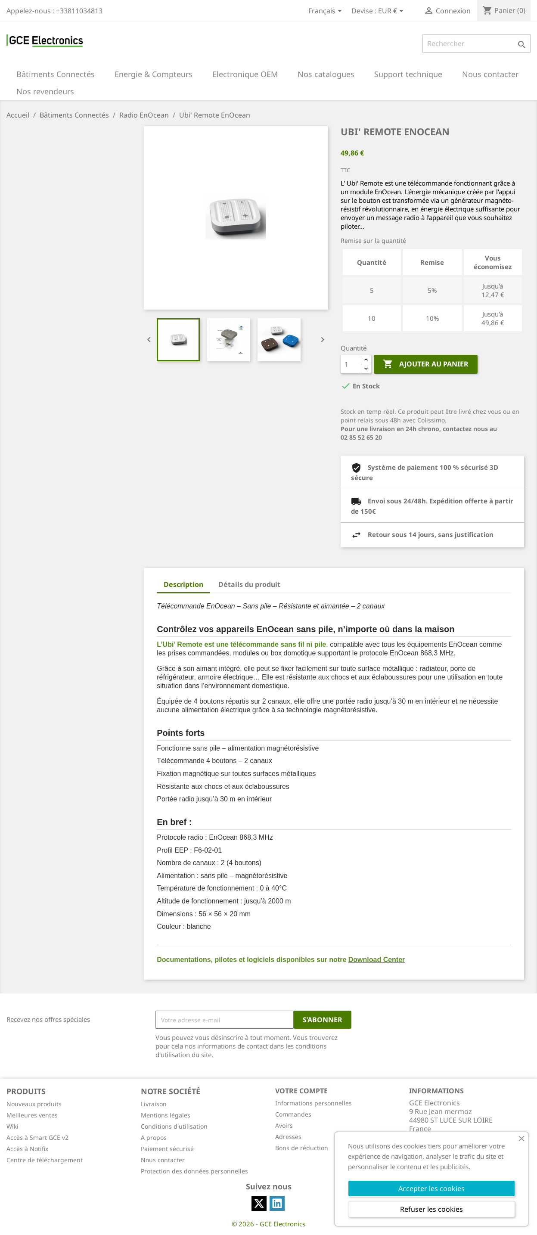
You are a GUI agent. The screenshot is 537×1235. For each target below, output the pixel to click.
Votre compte (301, 1090)
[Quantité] (351, 364)
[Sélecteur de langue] (326, 11)
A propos (154, 1137)
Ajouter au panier (426, 364)
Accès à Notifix (27, 1149)
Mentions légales (165, 1115)
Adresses (288, 1137)
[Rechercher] (476, 43)
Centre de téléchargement (44, 1160)
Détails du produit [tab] (249, 584)
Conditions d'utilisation (174, 1126)
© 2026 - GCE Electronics (268, 1223)
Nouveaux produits (34, 1104)
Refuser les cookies (431, 1209)
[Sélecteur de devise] (392, 11)
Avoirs (284, 1125)
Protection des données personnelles (194, 1171)
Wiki (12, 1126)
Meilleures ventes (32, 1115)
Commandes (293, 1114)
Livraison (154, 1104)
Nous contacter (163, 1160)
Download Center (376, 959)
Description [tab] (183, 584)
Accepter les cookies (431, 1188)
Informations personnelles (313, 1103)
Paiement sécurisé (167, 1149)
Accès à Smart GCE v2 (37, 1137)
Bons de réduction (301, 1148)
